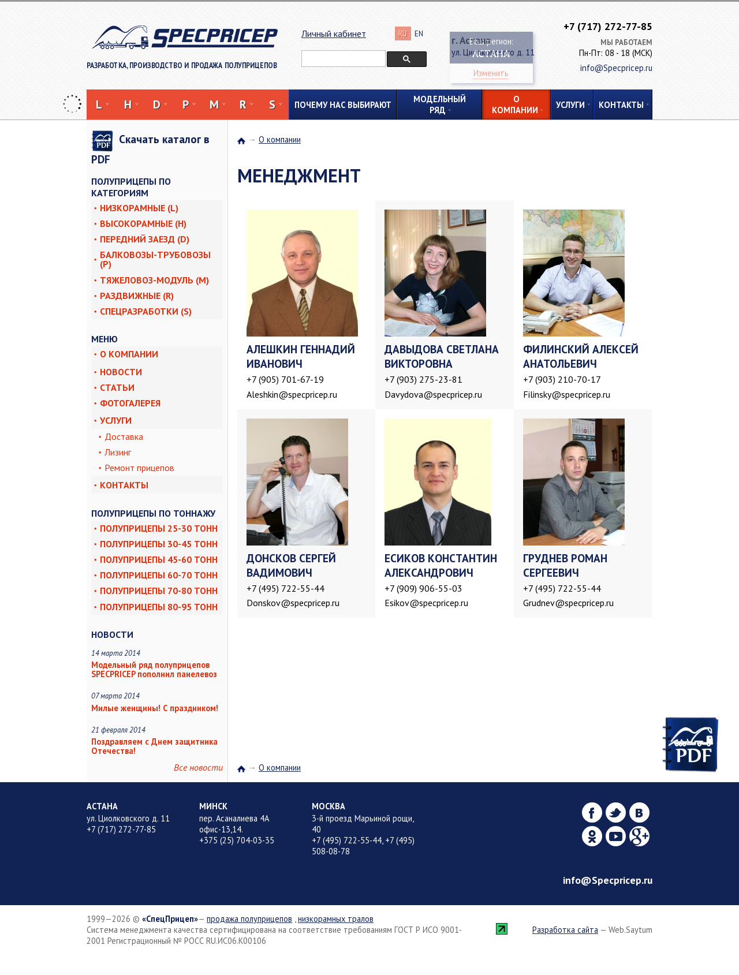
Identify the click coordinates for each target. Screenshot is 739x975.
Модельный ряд (439, 104)
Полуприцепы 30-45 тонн (159, 544)
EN (419, 34)
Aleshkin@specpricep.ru (292, 394)
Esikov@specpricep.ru (426, 602)
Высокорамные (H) (143, 223)
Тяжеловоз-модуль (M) (154, 280)
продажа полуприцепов (249, 918)
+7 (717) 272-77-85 (607, 26)
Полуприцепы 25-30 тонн (159, 528)
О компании (515, 104)
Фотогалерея (130, 403)
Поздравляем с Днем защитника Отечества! (154, 746)
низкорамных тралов (336, 918)
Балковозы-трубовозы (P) (155, 259)
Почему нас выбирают (342, 104)
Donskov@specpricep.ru (293, 602)
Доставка (123, 436)
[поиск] (342, 59)
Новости (121, 372)
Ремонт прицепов (139, 467)
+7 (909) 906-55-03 (423, 588)
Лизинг (117, 452)
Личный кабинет (333, 33)
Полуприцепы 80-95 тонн (159, 606)
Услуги (570, 104)
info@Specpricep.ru (607, 880)
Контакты (621, 104)
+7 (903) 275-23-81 (423, 379)
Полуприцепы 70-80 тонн (159, 590)
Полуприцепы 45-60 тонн (159, 559)
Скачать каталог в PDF (150, 149)
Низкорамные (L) (139, 208)
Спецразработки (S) (146, 311)
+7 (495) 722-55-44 (285, 588)
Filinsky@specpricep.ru (566, 394)
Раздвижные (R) (137, 295)
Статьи (117, 387)
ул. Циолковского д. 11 (128, 818)
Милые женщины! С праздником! (154, 708)
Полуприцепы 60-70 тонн (159, 575)
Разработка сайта (565, 929)
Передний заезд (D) (144, 239)
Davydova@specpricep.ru (433, 394)
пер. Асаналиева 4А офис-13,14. (234, 824)
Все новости (198, 767)
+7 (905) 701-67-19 (285, 379)
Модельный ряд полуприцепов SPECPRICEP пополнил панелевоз (154, 669)
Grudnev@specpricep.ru (568, 602)
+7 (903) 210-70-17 (562, 379)
